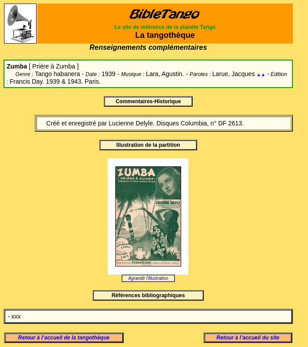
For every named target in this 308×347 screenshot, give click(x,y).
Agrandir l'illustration (148, 278)
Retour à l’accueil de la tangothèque (63, 338)
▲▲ (260, 74)
